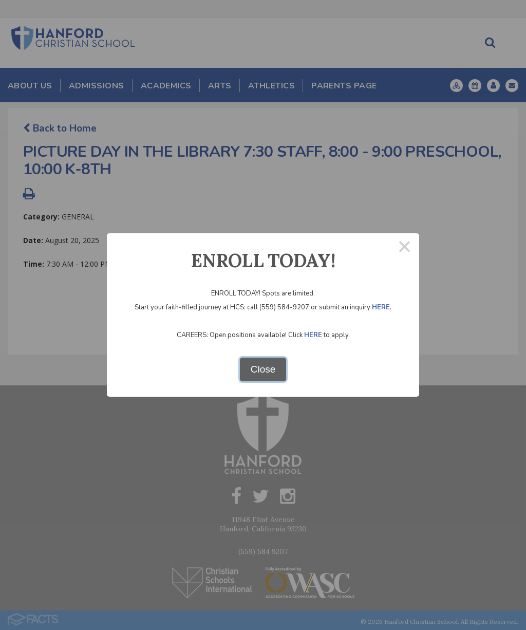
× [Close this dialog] (404, 248)
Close (263, 369)
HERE (381, 307)
